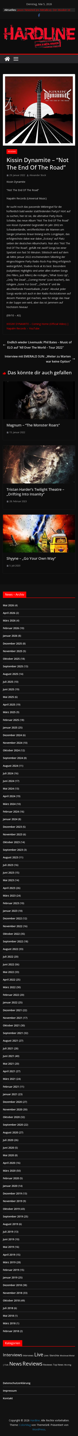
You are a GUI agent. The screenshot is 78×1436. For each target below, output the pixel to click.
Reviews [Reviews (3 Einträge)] (47, 1364)
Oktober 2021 (11, 1025)
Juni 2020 (8, 1147)
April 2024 (9, 796)
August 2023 (10, 857)
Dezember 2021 (12, 1010)
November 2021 (12, 1018)
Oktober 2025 (11, 658)
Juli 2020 (8, 1140)
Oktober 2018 (11, 1300)
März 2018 (9, 1323)
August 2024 (10, 765)
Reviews (12, 151)
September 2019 (13, 1216)
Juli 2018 (8, 1308)
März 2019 (9, 1262)
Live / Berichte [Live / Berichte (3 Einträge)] (51, 1355)
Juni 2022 (8, 964)
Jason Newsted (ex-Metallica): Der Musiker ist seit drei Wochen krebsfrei (43, 11)
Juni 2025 (8, 689)
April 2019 (9, 1254)
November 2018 (12, 1293)
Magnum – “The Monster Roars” (33, 425)
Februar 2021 (11, 1086)
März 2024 (9, 804)
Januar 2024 (10, 819)
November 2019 (12, 1201)
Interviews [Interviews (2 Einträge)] (28, 1355)
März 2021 (9, 1079)
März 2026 (9, 620)
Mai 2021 (8, 1063)
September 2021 (13, 1033)
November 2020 (12, 1109)
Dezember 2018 (12, 1285)
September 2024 (13, 758)
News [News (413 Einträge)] (15, 1363)
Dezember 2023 (12, 826)
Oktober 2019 (11, 1209)
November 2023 (12, 834)
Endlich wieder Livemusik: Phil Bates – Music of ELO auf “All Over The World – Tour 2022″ (37, 344)
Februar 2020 (11, 1178)
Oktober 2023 (11, 842)
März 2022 (9, 987)
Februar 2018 (11, 1331)
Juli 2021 (8, 1048)
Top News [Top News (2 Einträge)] (58, 1364)
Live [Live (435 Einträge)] (38, 1354)
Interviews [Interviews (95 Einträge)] (12, 1355)
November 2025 (12, 651)
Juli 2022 (8, 956)
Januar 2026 (10, 635)
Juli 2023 (8, 865)
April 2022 (9, 979)
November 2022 (12, 926)
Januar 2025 (10, 727)
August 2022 (10, 949)
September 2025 (13, 666)
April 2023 (9, 888)
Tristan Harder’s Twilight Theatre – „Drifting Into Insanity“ (35, 492)
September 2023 (13, 849)
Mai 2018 (8, 1315)
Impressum (10, 1390)
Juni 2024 (8, 781)
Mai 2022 (8, 972)
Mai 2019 (8, 1247)
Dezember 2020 (12, 1102)
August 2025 (10, 674)
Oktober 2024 (11, 750)
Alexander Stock (37, 175)
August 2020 (10, 1132)
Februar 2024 (11, 811)
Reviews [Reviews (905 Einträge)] (32, 1363)
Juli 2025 (8, 681)
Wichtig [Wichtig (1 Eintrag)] (67, 1365)
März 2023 (9, 895)
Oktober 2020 (11, 1117)
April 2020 (9, 1163)
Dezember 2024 (12, 735)
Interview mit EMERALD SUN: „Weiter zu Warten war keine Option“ (40, 359)
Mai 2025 (8, 697)
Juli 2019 (8, 1231)
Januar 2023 (10, 910)
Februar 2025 (11, 720)
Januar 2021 (10, 1094)
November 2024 (12, 742)
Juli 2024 (8, 773)
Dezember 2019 (12, 1193)
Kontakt (8, 1398)
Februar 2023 (11, 903)
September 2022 (13, 941)
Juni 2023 (8, 872)
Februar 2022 (11, 995)
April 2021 (9, 1071)
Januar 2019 (10, 1277)
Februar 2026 (11, 628)
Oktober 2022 (11, 933)
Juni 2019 (8, 1239)
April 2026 (9, 613)
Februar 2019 (11, 1270)
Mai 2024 (8, 788)
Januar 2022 (10, 1002)
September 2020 (13, 1124)
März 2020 (9, 1170)
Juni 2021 (8, 1056)
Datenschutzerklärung (16, 1383)
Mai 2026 (8, 605)
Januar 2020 (10, 1186)
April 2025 (9, 704)
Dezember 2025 (12, 643)
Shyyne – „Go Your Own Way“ (31, 558)
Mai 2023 (8, 880)
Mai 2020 (8, 1155)
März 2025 (9, 712)
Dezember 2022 (12, 918)
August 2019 (10, 1224)
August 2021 (10, 1040)
